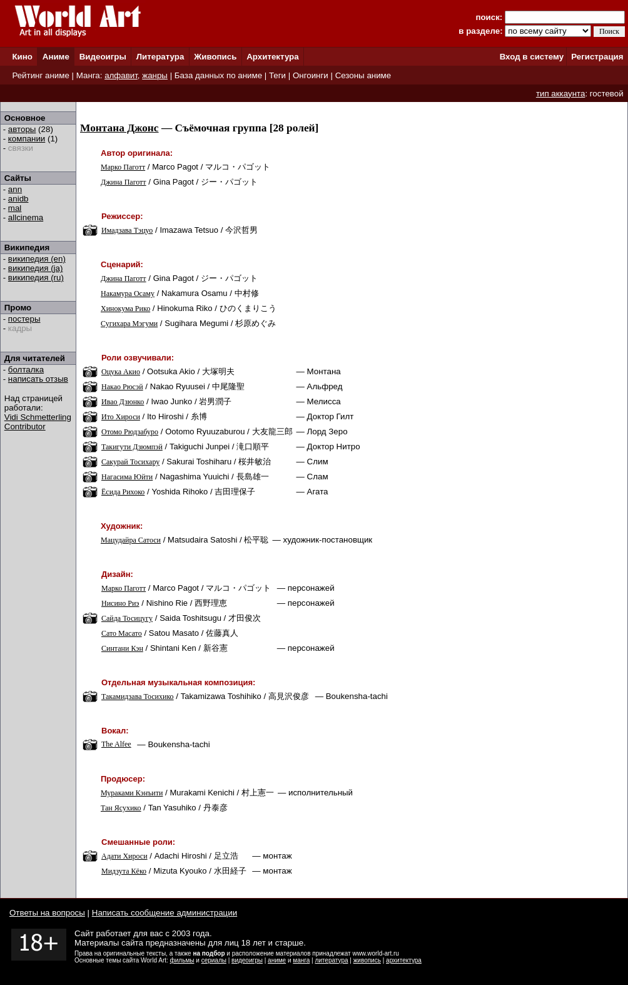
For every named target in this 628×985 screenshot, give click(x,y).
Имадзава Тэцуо (127, 230)
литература (331, 960)
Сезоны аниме (363, 75)
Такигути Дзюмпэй (132, 446)
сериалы (213, 960)
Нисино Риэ (120, 603)
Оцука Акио (120, 371)
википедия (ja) (35, 268)
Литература (160, 56)
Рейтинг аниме (40, 75)
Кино (22, 56)
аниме (277, 960)
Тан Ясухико (121, 808)
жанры (155, 75)
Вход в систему (532, 56)
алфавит (121, 75)
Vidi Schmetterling (37, 417)
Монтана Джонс (119, 128)
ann (15, 189)
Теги (277, 75)
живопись (367, 960)
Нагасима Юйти (127, 476)
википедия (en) (37, 258)
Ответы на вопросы (47, 912)
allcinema (25, 217)
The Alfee (116, 744)
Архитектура (272, 56)
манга (301, 960)
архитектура (404, 960)
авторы (22, 129)
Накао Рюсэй (122, 386)
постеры (24, 319)
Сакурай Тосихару (130, 461)
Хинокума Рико (125, 308)
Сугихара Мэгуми (129, 323)
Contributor (25, 426)
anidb (18, 198)
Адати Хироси (124, 856)
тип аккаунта (560, 93)
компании (26, 138)
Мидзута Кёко (123, 871)
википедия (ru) (36, 277)
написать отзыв (38, 379)
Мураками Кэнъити (132, 793)
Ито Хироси (120, 416)
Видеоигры (102, 56)
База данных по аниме (218, 75)
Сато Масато (121, 633)
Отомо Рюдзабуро (129, 431)
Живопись (215, 56)
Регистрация (597, 56)
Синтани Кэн (122, 648)
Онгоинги (310, 75)
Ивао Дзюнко (122, 401)
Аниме (56, 56)
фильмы (182, 960)
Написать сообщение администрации (164, 912)
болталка (26, 369)
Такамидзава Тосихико (137, 696)
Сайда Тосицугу (127, 618)
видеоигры (247, 960)
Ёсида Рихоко (122, 491)
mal (14, 208)
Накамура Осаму (127, 293)
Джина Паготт (123, 182)
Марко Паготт (123, 167)
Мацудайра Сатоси (131, 540)
